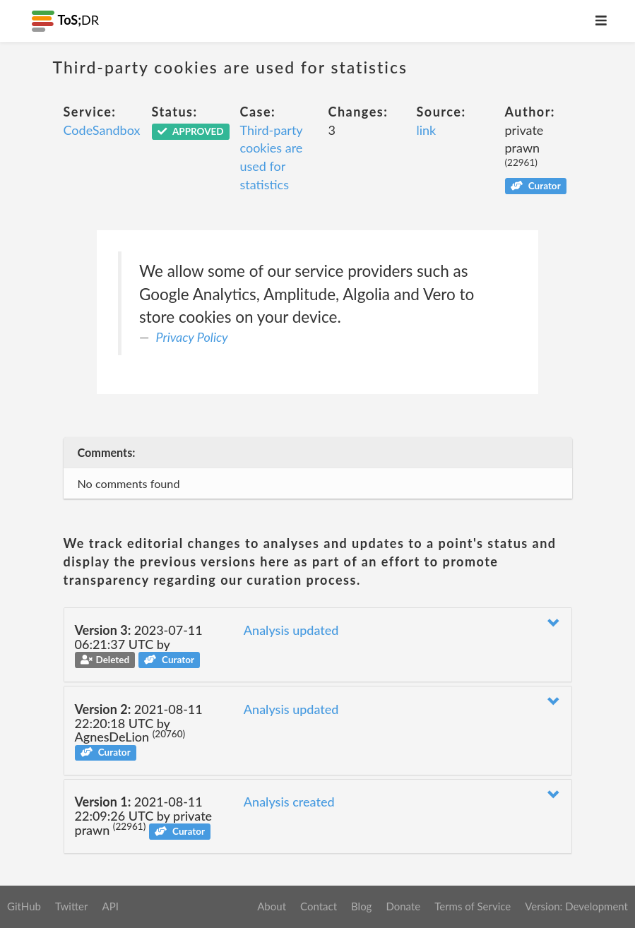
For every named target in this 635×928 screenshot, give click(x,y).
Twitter (71, 906)
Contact (318, 906)
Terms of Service (472, 906)
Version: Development (576, 906)
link (427, 130)
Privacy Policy (192, 337)
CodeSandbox (102, 130)
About (271, 906)
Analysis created (289, 801)
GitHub (24, 906)
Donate (403, 906)
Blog (361, 906)
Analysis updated (291, 630)
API (110, 906)
